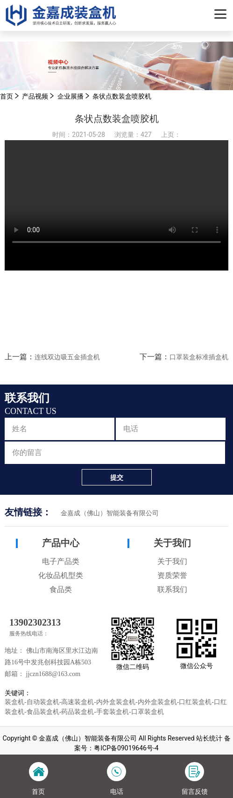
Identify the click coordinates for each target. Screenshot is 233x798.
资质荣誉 (172, 575)
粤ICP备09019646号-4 (126, 748)
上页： (171, 134)
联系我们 (172, 589)
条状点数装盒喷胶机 (121, 96)
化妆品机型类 (60, 575)
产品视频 (35, 96)
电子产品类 (60, 561)
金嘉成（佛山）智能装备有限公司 (110, 513)
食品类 (60, 589)
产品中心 (60, 543)
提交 (116, 477)
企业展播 (70, 96)
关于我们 (172, 543)
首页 (6, 96)
